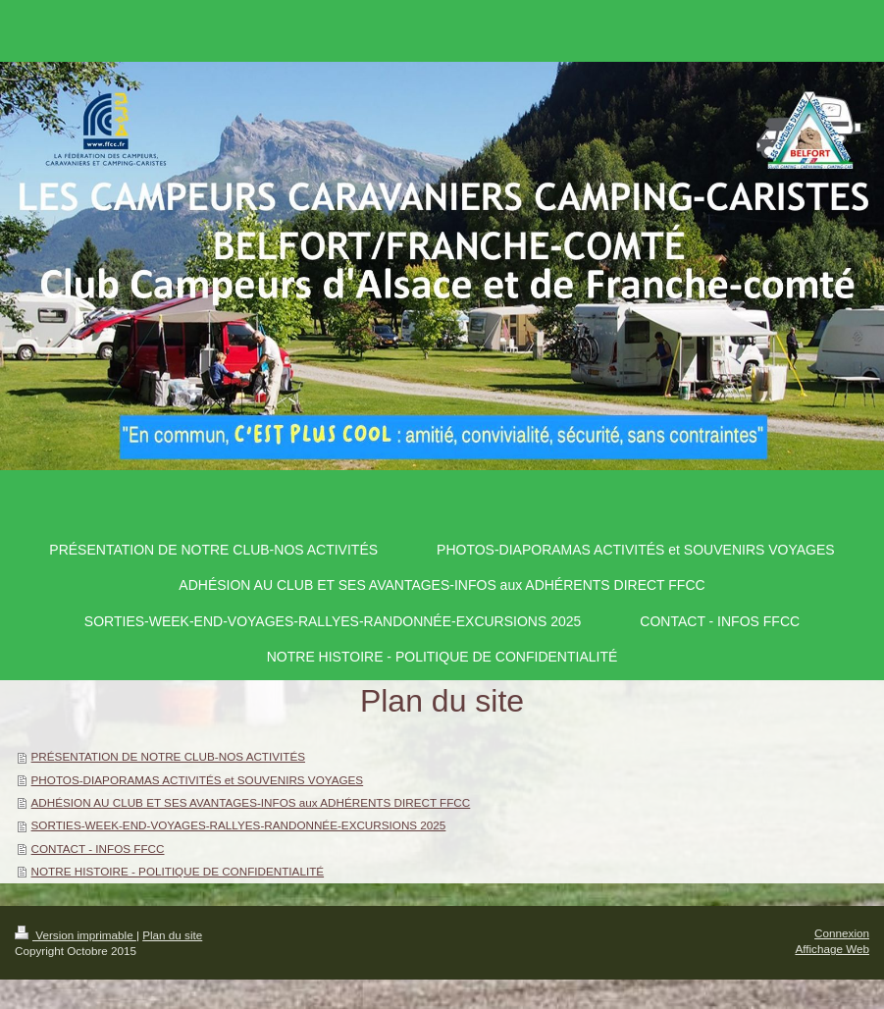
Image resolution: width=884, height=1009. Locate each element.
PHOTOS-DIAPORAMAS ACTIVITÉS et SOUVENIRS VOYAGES (197, 779)
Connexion (841, 933)
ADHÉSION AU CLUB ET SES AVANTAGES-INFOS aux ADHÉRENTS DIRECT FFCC (251, 802)
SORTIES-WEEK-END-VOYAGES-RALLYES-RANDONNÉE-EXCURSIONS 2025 (238, 825)
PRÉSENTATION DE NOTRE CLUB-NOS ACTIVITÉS (168, 756)
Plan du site (172, 935)
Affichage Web (832, 948)
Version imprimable (75, 935)
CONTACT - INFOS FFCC (98, 848)
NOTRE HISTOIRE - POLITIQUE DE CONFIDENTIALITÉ (178, 871)
